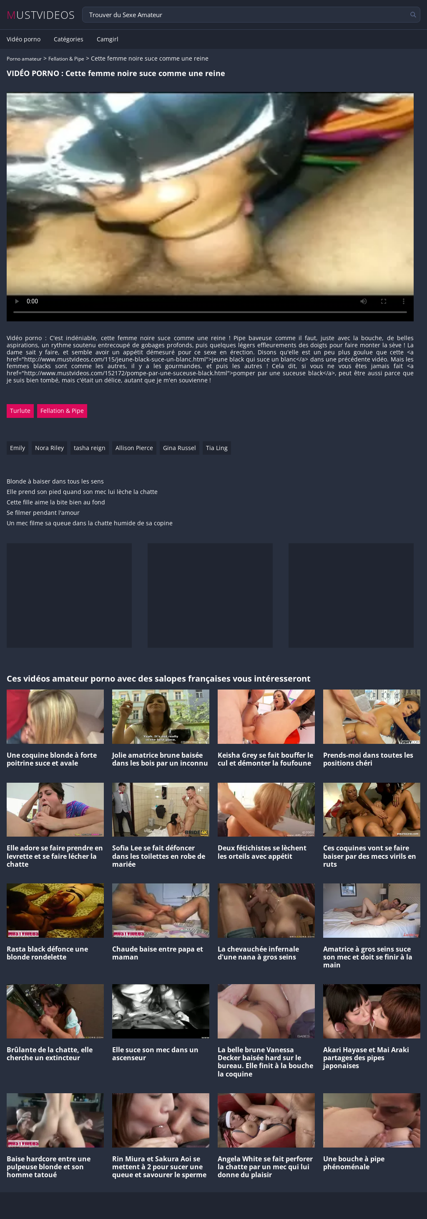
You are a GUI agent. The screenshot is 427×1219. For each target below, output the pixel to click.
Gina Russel (179, 448)
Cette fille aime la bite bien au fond (56, 502)
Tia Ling (217, 448)
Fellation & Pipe (66, 58)
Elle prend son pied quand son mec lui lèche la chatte (82, 492)
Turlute (20, 411)
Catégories (68, 39)
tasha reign (89, 448)
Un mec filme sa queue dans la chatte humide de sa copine (90, 523)
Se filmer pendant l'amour (43, 513)
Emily (17, 448)
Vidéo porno (23, 39)
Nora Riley (49, 448)
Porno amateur (24, 58)
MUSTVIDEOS (41, 15)
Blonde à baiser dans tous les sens (55, 481)
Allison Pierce (134, 448)
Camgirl (107, 39)
